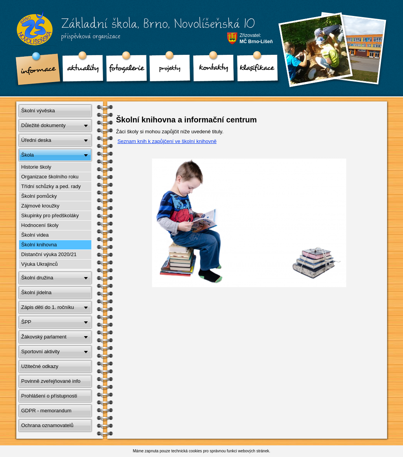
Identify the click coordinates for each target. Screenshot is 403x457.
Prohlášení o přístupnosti (49, 396)
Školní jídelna (36, 292)
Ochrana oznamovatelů (47, 425)
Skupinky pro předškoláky (50, 215)
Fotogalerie (124, 70)
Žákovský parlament (43, 337)
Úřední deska (36, 140)
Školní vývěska (38, 110)
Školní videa (35, 235)
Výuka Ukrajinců (39, 264)
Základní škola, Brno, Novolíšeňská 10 (130, 31)
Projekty (167, 70)
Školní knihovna (39, 245)
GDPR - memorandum (46, 410)
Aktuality (80, 70)
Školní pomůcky (39, 196)
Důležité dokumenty (43, 125)
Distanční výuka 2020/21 (49, 254)
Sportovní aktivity (40, 351)
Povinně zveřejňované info (51, 381)
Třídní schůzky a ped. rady (51, 186)
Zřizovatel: (256, 38)
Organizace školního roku (50, 177)
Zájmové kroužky (40, 206)
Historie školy (36, 167)
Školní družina (37, 278)
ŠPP (26, 322)
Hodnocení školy (40, 225)
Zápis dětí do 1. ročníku (47, 307)
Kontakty (211, 70)
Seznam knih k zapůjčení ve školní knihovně (166, 141)
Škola (27, 155)
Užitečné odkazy (39, 366)
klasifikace (254, 70)
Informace (37, 70)
